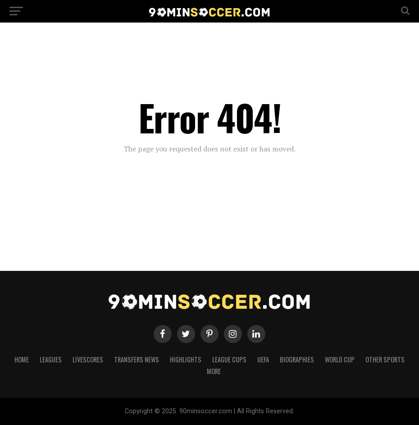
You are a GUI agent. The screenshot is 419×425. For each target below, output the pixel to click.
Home (21, 359)
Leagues (51, 359)
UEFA (263, 359)
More (214, 371)
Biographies (297, 359)
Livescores (88, 359)
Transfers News (136, 359)
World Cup (340, 359)
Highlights (185, 359)
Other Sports (385, 359)
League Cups (229, 359)
